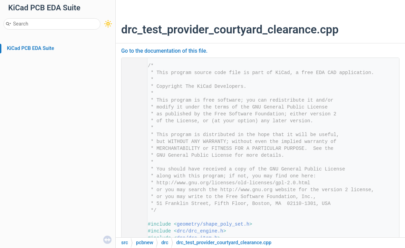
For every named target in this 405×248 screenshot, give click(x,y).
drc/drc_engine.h (200, 231)
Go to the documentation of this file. (164, 51)
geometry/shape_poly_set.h (213, 224)
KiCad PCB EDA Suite (30, 48)
